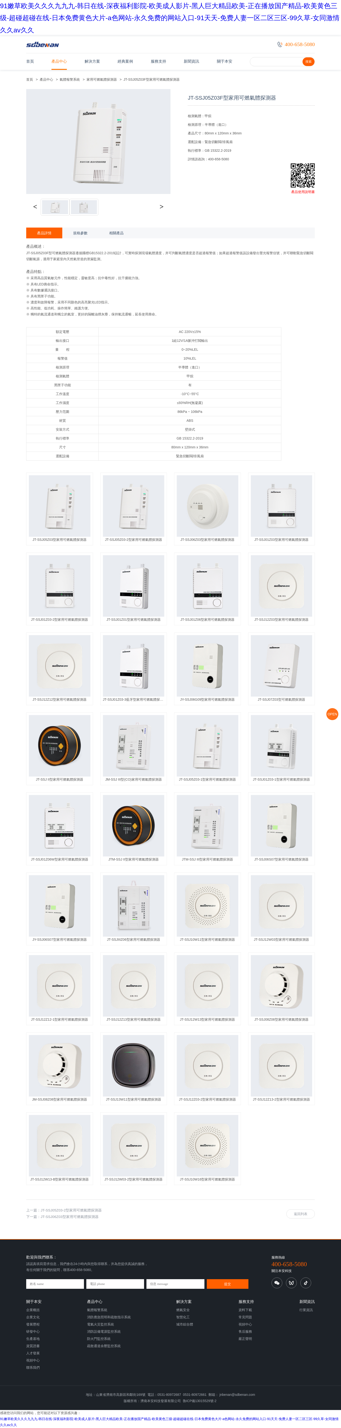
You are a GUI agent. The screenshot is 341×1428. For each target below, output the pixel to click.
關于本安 (224, 61)
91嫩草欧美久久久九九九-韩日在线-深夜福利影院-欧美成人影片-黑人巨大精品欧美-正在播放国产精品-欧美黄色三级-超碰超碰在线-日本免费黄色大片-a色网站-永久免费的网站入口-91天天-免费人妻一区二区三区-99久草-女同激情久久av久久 (170, 18)
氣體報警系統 (70, 79)
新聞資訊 (191, 61)
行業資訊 (306, 1310)
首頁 (30, 61)
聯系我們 (33, 1367)
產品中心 (59, 61)
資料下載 (245, 1310)
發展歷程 (33, 1324)
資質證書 (33, 1346)
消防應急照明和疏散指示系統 (109, 1317)
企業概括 (33, 1310)
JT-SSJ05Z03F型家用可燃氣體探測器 (151, 79)
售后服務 (245, 1331)
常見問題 (245, 1317)
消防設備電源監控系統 (104, 1331)
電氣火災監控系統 (100, 1324)
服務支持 (158, 61)
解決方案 (92, 61)
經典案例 (125, 61)
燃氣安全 (183, 1310)
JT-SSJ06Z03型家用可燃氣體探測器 (70, 1217)
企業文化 (33, 1317)
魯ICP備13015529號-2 (199, 1401)
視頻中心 (33, 1360)
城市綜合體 (184, 1324)
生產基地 (33, 1339)
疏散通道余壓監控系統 (104, 1346)
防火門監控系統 (99, 1339)
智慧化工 (183, 1317)
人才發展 (33, 1353)
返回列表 (300, 1214)
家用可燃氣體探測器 (102, 79)
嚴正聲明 (245, 1339)
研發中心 (33, 1331)
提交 (227, 1284)
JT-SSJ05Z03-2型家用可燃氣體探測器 (71, 1210)
